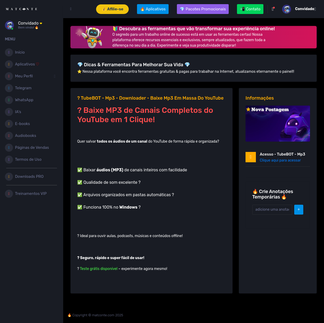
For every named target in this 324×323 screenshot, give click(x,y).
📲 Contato (250, 9)
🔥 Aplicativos (153, 9)
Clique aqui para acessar (280, 160)
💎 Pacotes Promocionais (203, 9)
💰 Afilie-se (112, 9)
